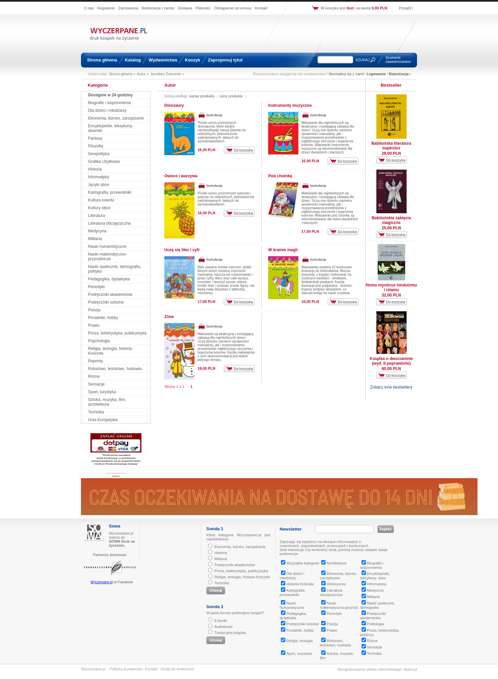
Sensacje (96, 384)
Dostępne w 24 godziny (110, 95)
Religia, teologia (297, 641)
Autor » (143, 74)
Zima (169, 316)
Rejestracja (399, 74)
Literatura (96, 215)
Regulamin (106, 8)
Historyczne (333, 584)
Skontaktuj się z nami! (347, 74)
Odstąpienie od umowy (233, 8)
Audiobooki (223, 627)
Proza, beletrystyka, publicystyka (117, 333)
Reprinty (95, 361)
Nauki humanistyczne (107, 246)
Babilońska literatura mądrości (391, 145)
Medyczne (373, 590)
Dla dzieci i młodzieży (107, 110)
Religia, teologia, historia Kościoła (241, 577)
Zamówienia (128, 8)
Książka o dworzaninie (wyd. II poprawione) (391, 361)
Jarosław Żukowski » (167, 74)
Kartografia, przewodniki (109, 192)
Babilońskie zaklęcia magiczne (391, 220)
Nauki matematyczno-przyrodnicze (107, 256)
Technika (96, 412)
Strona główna (102, 59)
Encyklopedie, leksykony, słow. (375, 576)
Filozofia (95, 146)
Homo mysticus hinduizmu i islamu (391, 287)
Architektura (333, 563)
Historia (95, 169)
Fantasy (95, 138)
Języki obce (98, 184)
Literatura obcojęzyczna (109, 223)
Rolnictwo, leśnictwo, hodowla (114, 368)
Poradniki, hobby (103, 317)
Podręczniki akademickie (110, 294)
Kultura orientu (101, 200)
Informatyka (98, 177)
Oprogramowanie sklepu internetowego (369, 669)
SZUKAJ (363, 60)
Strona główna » (122, 74)
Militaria (95, 238)
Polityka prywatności (126, 669)
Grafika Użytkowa (104, 161)
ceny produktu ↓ (233, 96)
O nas (89, 8)
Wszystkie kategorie (300, 563)
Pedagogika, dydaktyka (109, 279)
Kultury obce (99, 208)
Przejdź (405, 8)
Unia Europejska (103, 419)
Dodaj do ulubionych (177, 669)
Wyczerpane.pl (101, 582)
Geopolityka (98, 153)
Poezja (94, 310)
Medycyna (97, 231)
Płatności (203, 8)
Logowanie (376, 74)
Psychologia (99, 340)
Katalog (133, 59)
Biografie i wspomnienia (109, 102)
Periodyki (96, 286)
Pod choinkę (280, 176)
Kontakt (261, 8)
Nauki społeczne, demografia (377, 605)
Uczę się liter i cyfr (182, 249)
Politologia (373, 624)
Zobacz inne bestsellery (391, 387)
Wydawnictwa (163, 59)
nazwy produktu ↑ (204, 96)
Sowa (114, 526)
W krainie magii (283, 249)
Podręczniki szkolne (106, 302)
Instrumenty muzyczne (290, 105)
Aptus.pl (410, 669)
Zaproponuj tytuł (225, 59)
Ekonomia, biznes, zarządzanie (116, 118)
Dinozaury (174, 105)
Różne (94, 376)
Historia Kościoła (297, 584)
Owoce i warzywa (181, 176)
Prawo (93, 325)
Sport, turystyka (102, 392)
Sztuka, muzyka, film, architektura (107, 402)
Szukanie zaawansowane (398, 59)
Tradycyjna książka (230, 633)
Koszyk (192, 59)
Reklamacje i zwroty (157, 8)
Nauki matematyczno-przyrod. (339, 605)
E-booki (220, 621)
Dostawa (185, 8)
